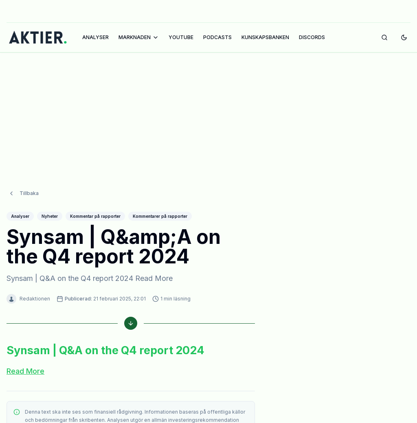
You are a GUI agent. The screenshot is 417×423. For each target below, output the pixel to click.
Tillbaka (23, 177)
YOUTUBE (181, 37)
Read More (25, 355)
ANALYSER (95, 37)
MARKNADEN (139, 37)
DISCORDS (312, 37)
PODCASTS (217, 37)
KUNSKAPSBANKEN (265, 37)
